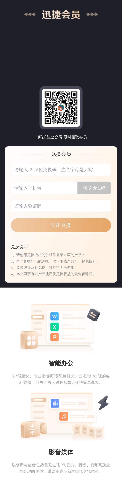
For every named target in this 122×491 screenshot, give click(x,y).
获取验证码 (94, 187)
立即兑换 (61, 225)
